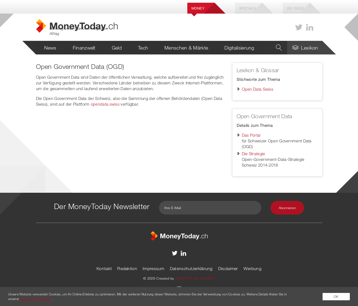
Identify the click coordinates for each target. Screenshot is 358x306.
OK (336, 296)
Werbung (252, 268)
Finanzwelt (84, 48)
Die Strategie (253, 153)
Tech (143, 48)
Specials (247, 8)
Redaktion (127, 268)
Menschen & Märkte (186, 48)
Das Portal (251, 135)
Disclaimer (228, 268)
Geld (117, 48)
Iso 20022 (295, 8)
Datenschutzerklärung (191, 268)
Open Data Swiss (257, 89)
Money (197, 8)
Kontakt (104, 268)
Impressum (153, 268)
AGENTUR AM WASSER (195, 278)
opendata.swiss (105, 104)
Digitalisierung (239, 48)
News (50, 48)
